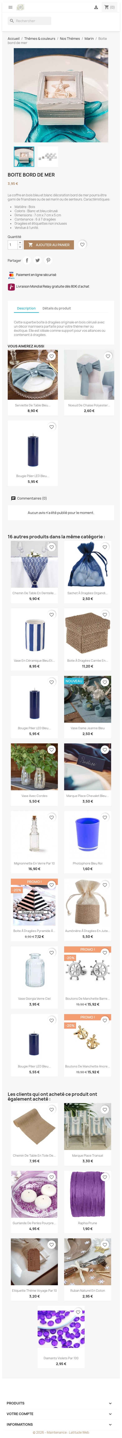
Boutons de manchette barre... (88, 999)
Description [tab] (26, 308)
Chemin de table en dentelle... (34, 593)
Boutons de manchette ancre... (87, 1066)
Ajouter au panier (49, 245)
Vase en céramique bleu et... (34, 661)
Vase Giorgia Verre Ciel (34, 999)
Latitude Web (79, 1432)
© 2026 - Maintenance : (51, 1432)
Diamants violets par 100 (61, 1358)
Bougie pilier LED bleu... (32, 476)
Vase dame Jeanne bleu (88, 728)
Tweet (37, 260)
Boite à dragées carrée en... (87, 661)
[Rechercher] (29, 21)
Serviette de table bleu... (33, 405)
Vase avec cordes (34, 796)
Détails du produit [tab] (57, 308)
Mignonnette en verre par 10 (34, 863)
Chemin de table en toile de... (34, 1155)
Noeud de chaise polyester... (89, 405)
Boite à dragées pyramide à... (34, 931)
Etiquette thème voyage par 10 (34, 1291)
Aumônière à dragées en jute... (87, 931)
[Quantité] (13, 244)
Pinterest (48, 260)
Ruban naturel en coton (87, 1291)
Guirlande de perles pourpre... (34, 1223)
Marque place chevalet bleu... (87, 796)
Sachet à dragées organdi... (87, 593)
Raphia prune (87, 1223)
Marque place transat (87, 1155)
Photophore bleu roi (87, 863)
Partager (27, 260)
